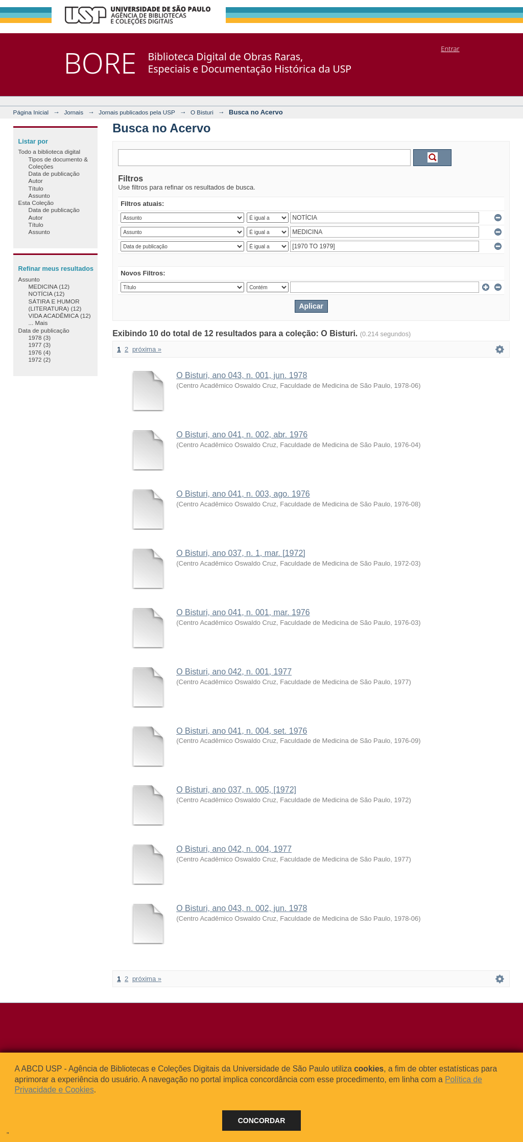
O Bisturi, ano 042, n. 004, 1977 (234, 849)
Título (36, 188)
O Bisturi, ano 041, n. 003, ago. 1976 (243, 494)
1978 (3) (40, 337)
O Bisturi (202, 112)
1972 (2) (40, 359)
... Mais (38, 322)
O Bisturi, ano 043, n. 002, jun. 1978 (241, 908)
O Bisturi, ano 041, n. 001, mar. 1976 (243, 612)
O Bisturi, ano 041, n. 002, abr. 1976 (241, 434)
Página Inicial (31, 112)
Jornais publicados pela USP (137, 112)
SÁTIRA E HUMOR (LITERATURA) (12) (55, 305)
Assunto (39, 195)
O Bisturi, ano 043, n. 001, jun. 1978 (241, 375)
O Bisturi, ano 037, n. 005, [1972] (236, 789)
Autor (36, 180)
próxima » (146, 349)
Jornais (73, 112)
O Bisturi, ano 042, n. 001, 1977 (234, 671)
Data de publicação (54, 173)
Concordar (262, 1120)
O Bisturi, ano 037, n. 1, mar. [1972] (240, 553)
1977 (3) (40, 344)
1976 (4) (40, 352)
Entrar (450, 48)
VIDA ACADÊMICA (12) (60, 315)
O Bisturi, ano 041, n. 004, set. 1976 (241, 731)
